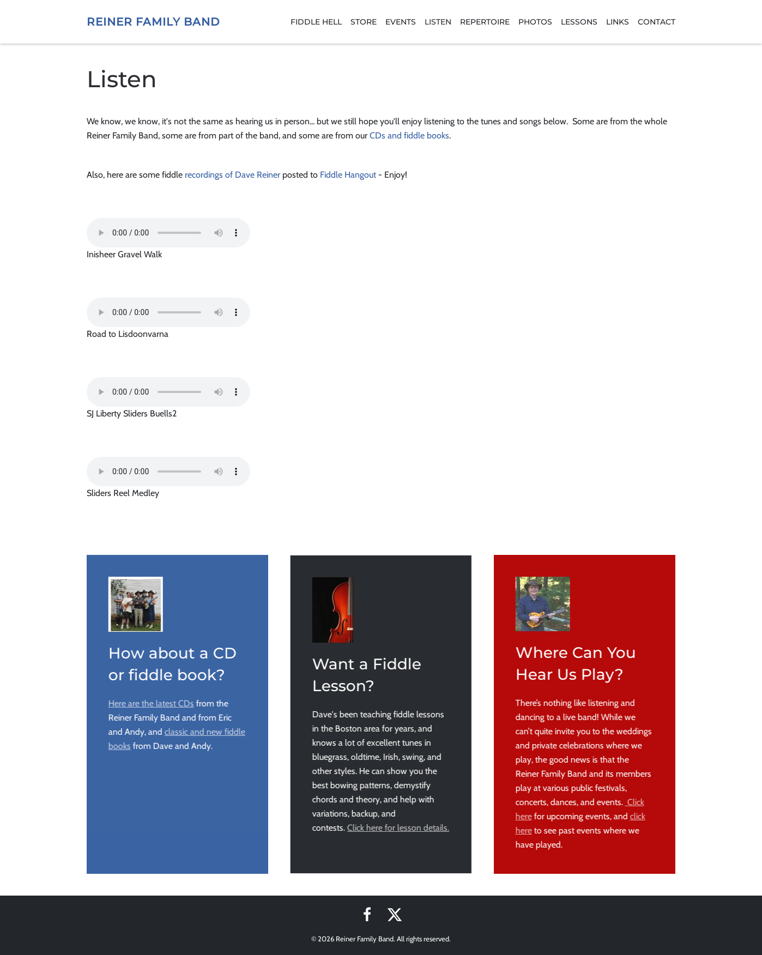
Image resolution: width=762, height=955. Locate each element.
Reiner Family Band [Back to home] (153, 21)
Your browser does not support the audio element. (168, 232)
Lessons (579, 22)
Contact (656, 22)
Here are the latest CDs (150, 703)
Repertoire (485, 22)
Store (363, 22)
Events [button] (400, 22)
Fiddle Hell (316, 22)
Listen (438, 22)
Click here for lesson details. (397, 828)
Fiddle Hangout (348, 175)
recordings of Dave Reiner (232, 175)
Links (617, 22)
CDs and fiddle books (409, 135)
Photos (535, 22)
